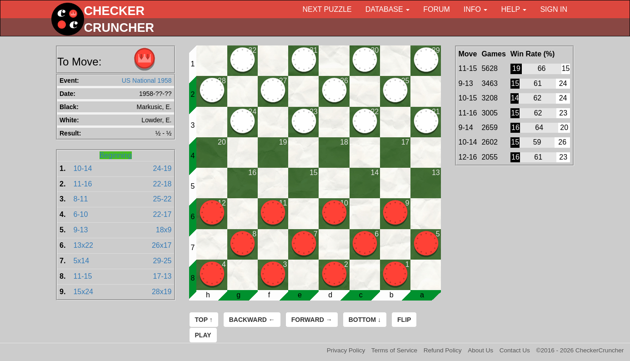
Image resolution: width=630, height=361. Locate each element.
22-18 (162, 184)
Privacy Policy (346, 350)
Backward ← (252, 319)
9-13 (80, 230)
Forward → (311, 319)
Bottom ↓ (365, 319)
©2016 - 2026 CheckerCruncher (580, 350)
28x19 (162, 292)
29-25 (162, 261)
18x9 (164, 230)
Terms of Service (394, 350)
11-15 (82, 276)
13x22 (83, 245)
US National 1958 (147, 80)
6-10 (80, 214)
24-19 (162, 168)
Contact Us (515, 350)
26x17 (162, 245)
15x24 (83, 292)
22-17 (162, 214)
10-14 (82, 168)
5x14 (81, 261)
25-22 (162, 199)
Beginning (116, 155)
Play (203, 335)
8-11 (80, 199)
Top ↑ (204, 319)
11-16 (82, 184)
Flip (404, 319)
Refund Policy (443, 350)
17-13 (162, 276)
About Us (480, 350)
